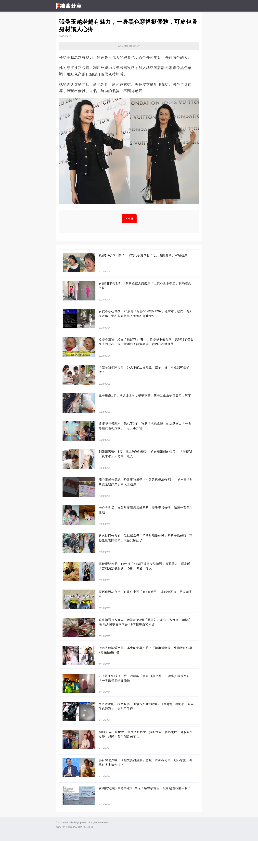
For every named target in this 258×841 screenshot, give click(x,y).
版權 (90, 827)
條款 (80, 827)
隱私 (85, 827)
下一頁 (129, 218)
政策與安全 (71, 827)
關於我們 (60, 827)
